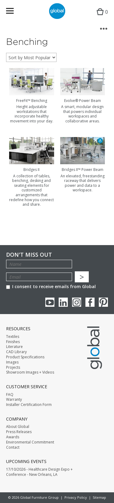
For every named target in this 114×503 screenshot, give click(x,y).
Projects (13, 367)
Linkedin (63, 302)
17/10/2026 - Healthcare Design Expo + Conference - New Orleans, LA (39, 472)
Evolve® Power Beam (82, 100)
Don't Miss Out (29, 254)
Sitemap (99, 497)
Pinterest (103, 302)
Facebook (90, 302)
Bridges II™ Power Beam (82, 169)
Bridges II (31, 169)
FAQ (9, 394)
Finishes (13, 341)
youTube (49, 302)
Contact (12, 447)
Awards (12, 437)
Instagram (76, 302)
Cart (101, 17)
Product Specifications (25, 357)
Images (12, 362)
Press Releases (19, 431)
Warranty (14, 399)
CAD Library (16, 351)
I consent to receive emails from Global (51, 286)
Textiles (12, 336)
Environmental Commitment (30, 442)
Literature (14, 346)
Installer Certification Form (29, 404)
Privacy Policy (75, 497)
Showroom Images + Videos (30, 372)
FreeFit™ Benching (31, 100)
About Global (17, 426)
